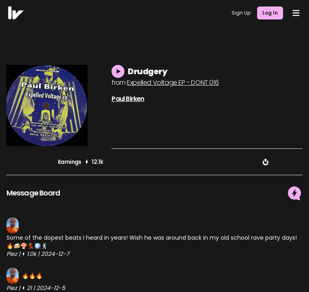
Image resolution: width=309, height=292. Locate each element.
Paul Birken (128, 98)
